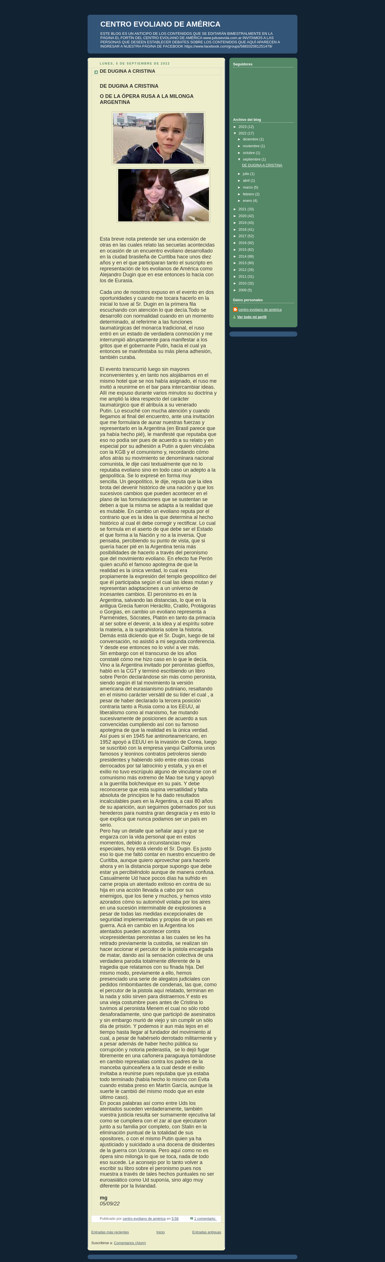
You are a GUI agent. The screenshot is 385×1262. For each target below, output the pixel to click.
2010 (243, 283)
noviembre (252, 146)
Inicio (160, 1232)
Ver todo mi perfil (251, 317)
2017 (243, 236)
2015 (243, 250)
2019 (243, 223)
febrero (249, 194)
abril (247, 181)
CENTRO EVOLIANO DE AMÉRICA (160, 24)
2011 (243, 277)
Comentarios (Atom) (130, 1243)
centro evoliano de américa (260, 310)
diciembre (251, 139)
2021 (243, 209)
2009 (243, 290)
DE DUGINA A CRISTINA (127, 71)
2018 (243, 230)
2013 (243, 263)
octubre (249, 153)
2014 (243, 256)
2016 (243, 243)
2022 (243, 133)
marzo (248, 187)
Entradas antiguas (206, 1232)
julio (246, 174)
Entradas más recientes (110, 1232)
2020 (243, 216)
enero (248, 201)
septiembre (252, 159)
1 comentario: (205, 1219)
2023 (243, 127)
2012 (243, 270)
